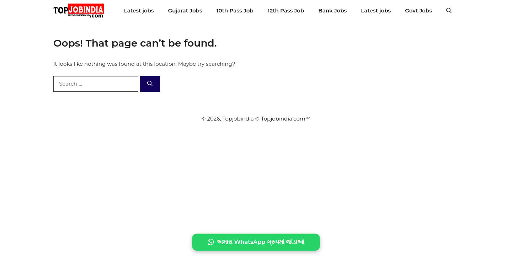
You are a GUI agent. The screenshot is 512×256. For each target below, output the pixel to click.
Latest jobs (139, 10)
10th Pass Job (235, 10)
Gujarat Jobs (185, 10)
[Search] (150, 84)
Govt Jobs (418, 10)
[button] (449, 10)
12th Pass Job (286, 10)
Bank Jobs (332, 10)
